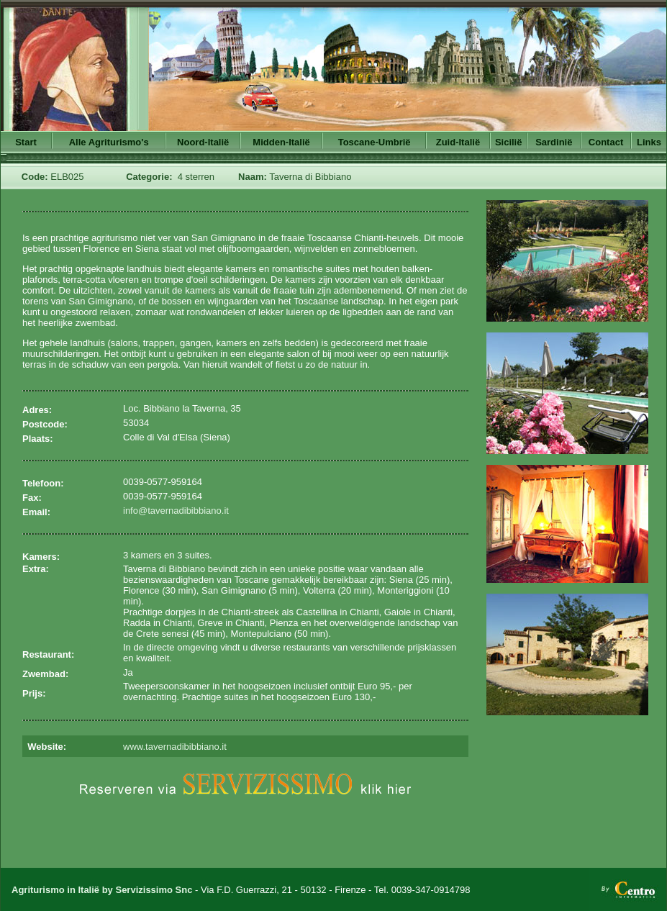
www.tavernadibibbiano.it (175, 746)
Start (26, 142)
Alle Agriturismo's (109, 142)
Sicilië (508, 142)
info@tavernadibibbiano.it (176, 510)
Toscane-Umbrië (374, 142)
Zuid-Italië (458, 142)
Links (649, 142)
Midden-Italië (281, 142)
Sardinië (553, 142)
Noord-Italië (203, 142)
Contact (606, 142)
